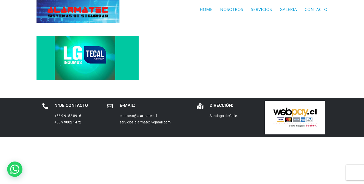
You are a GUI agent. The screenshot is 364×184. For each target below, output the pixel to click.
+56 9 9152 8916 (67, 116)
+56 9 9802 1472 (67, 122)
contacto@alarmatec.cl (138, 116)
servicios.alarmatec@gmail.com (145, 122)
